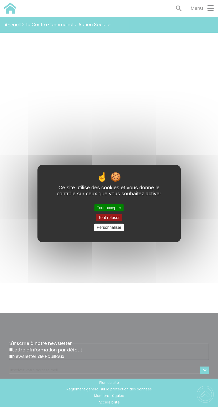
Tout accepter (109, 207)
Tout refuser (108, 217)
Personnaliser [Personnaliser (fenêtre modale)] (109, 227)
